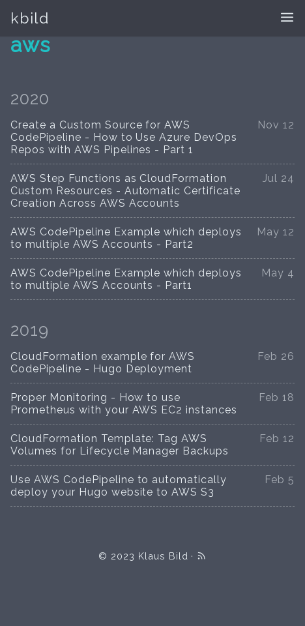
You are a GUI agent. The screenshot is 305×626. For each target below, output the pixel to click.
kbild (29, 18)
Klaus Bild (163, 555)
